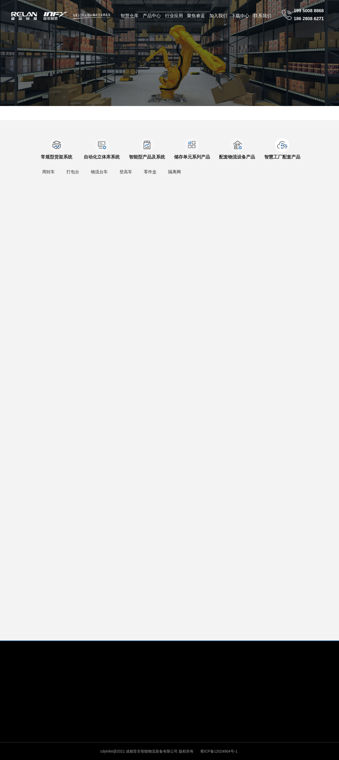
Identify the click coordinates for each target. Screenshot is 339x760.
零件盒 (150, 172)
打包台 (72, 172)
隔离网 (174, 172)
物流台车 (99, 172)
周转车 (48, 172)
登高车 (125, 172)
